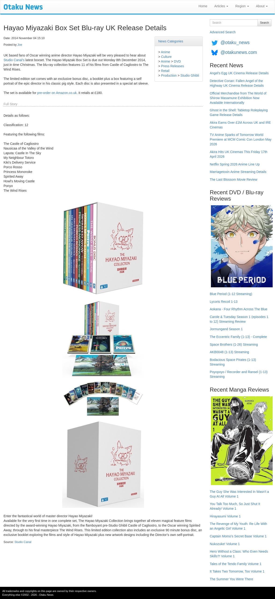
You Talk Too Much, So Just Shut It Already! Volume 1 (235, 506)
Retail (165, 71)
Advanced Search (223, 32)
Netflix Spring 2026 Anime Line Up (235, 164)
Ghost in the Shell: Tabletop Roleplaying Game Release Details (239, 112)
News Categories (170, 41)
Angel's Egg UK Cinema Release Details (239, 73)
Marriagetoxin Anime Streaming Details (238, 172)
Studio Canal (22, 542)
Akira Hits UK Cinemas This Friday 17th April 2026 (238, 154)
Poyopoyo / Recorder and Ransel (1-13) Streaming (239, 374)
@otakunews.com (239, 52)
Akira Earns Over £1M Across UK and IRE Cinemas (240, 125)
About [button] (262, 6)
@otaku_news (235, 42)
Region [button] (242, 6)
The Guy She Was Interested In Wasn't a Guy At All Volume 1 (239, 494)
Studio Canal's (14, 60)
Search (264, 22)
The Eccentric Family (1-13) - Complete (238, 337)
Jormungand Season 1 (226, 329)
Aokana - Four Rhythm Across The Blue (238, 309)
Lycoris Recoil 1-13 (224, 301)
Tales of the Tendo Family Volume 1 (235, 564)
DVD (177, 61)
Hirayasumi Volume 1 (225, 516)
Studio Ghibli (190, 75)
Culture (166, 57)
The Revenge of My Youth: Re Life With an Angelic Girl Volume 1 (238, 526)
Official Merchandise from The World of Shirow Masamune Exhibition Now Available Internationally (238, 98)
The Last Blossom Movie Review (233, 179)
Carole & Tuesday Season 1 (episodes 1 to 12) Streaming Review (239, 319)
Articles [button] (221, 6)
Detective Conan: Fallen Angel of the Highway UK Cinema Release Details (237, 83)
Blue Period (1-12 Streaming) (231, 294)
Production (169, 75)
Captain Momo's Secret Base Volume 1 (238, 536)
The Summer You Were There (231, 579)
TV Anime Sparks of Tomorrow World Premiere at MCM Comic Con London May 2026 (240, 139)
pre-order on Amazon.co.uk (57, 93)
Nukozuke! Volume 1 (225, 544)
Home (203, 6)
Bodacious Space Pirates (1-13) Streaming (233, 362)
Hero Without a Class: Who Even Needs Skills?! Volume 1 (239, 554)
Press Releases (172, 66)
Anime (165, 52)
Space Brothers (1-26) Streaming (234, 344)
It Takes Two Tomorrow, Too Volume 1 (237, 571)
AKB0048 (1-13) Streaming (229, 352)
